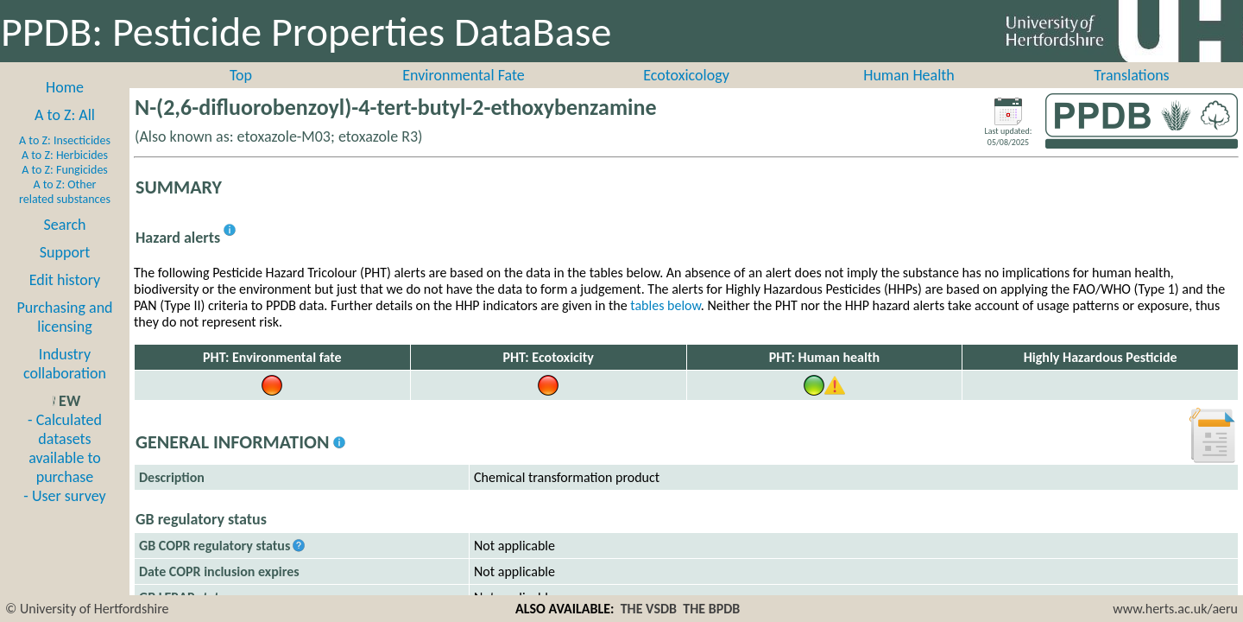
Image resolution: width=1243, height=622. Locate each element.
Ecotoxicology (686, 75)
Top (241, 75)
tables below (665, 305)
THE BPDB (711, 608)
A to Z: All (65, 114)
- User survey (64, 495)
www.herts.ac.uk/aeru (1175, 608)
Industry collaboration (64, 364)
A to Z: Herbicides (65, 155)
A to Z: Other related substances (64, 191)
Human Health (909, 75)
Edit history (65, 279)
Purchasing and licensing (64, 317)
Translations (1131, 75)
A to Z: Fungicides (65, 169)
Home (65, 87)
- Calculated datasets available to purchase (65, 448)
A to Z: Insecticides (64, 140)
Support (65, 252)
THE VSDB (649, 608)
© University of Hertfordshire (87, 608)
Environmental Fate (463, 75)
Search (65, 224)
